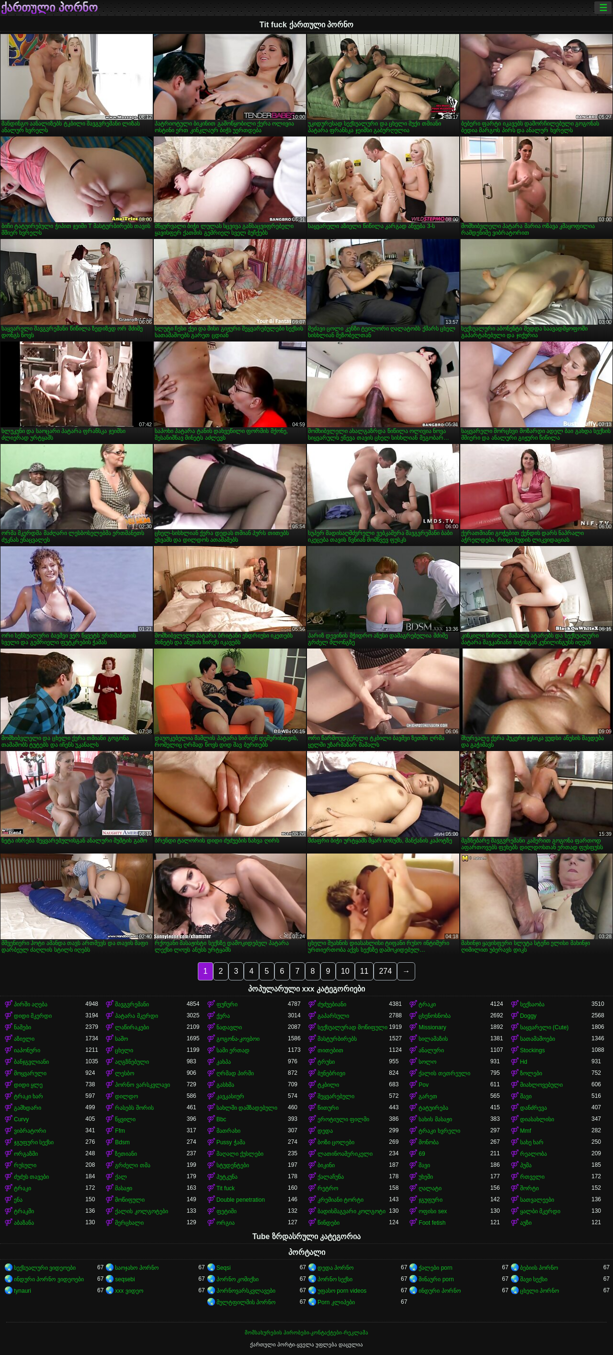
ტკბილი (328, 1085)
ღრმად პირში (235, 1073)
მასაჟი (123, 1188)
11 (364, 971)
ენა (18, 1199)
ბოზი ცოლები (336, 1142)
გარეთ (428, 1096)
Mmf (525, 1130)
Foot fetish (432, 1222)
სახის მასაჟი (435, 1119)
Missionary (432, 1027)
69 (422, 1153)
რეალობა (533, 1153)
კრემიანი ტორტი (340, 1199)
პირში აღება (30, 1004)
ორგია (225, 1222)
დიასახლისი (537, 1119)
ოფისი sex (433, 1211)
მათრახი (228, 1130)
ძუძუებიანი (332, 1004)
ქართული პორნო (49, 7)
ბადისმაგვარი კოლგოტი (352, 1211)
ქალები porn (435, 1267)
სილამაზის (433, 1039)
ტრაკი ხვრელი (439, 1130)
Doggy (528, 1016)
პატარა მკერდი (136, 1016)
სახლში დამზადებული (246, 1107)
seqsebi (125, 1279)
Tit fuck (225, 1188)
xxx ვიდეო (129, 1290)
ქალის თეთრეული (444, 1073)
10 (345, 971)
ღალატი (430, 1188)
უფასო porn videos (342, 1290)
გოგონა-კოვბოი (238, 1039)
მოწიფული (130, 1199)
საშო (121, 1039)
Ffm (120, 1130)
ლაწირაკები (132, 1027)
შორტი (529, 1188)
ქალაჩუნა (331, 1176)
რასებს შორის (134, 1107)
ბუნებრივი (331, 1073)
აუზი (526, 1222)
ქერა (223, 1016)
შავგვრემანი (132, 1004)
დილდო (126, 1096)
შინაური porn (436, 1279)
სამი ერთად (233, 1050)
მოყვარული (30, 1073)
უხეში (426, 1176)
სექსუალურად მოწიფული (352, 1027)
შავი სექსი (533, 1279)
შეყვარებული (336, 1096)
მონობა (429, 1142)
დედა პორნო (335, 1267)
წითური (328, 1107)
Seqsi (223, 1267)
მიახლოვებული (541, 1085)
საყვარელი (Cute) (544, 1027)
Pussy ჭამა (230, 1142)
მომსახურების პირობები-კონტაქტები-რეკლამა (306, 1332)
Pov (424, 1085)
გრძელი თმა (132, 1165)
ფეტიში (226, 1211)
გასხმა (225, 1085)
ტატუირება (433, 1107)
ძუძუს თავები (31, 1176)
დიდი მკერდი (33, 1016)
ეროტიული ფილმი (343, 1119)
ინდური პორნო (439, 1290)
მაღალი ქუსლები (239, 1153)
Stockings (532, 1050)
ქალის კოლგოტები (141, 1211)
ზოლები (531, 1073)
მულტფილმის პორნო (245, 1302)
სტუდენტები (232, 1165)
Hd (523, 1062)
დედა (325, 1130)
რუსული (25, 1165)
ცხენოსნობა (435, 1016)
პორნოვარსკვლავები (245, 1290)
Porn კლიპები (336, 1302)
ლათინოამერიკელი (345, 1153)
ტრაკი (427, 1004)
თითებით (330, 1050)
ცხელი (124, 1050)
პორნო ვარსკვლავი (142, 1085)
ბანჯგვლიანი (31, 1062)
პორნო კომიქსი (237, 1279)
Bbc (221, 1119)
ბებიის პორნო (539, 1267)
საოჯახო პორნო (136, 1267)
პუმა (526, 1165)
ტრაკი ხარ (28, 1096)
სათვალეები (537, 1199)
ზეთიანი (126, 1153)
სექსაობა (532, 1004)
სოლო (427, 1062)
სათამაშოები (537, 1039)
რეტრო (328, 1188)
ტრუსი (326, 1062)
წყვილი (125, 1119)
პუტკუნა (227, 1176)
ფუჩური (227, 1004)
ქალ (121, 1176)
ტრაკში (24, 1211)
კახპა (223, 1062)
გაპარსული (333, 1016)
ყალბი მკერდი (540, 1211)
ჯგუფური (431, 1199)
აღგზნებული (132, 1062)
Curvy (21, 1119)
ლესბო (124, 1073)
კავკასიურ (230, 1096)
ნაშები (22, 1027)
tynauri (22, 1290)
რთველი (532, 1176)
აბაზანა (24, 1222)
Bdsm (122, 1142)
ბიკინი (326, 1165)
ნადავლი (229, 1027)
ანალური (431, 1050)
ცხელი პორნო (539, 1290)
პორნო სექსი (335, 1279)
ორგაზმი (26, 1153)
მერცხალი (129, 1222)
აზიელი (24, 1039)
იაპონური (27, 1050)
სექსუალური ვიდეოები (45, 1267)
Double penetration (240, 1199)
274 (385, 971)
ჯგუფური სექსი (34, 1142)
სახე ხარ (532, 1142)
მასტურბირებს (337, 1039)
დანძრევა (533, 1107)
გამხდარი (27, 1107)
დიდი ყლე (28, 1085)
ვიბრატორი (30, 1130)
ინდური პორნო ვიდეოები (49, 1279)
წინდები (329, 1222)
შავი (526, 1096)
